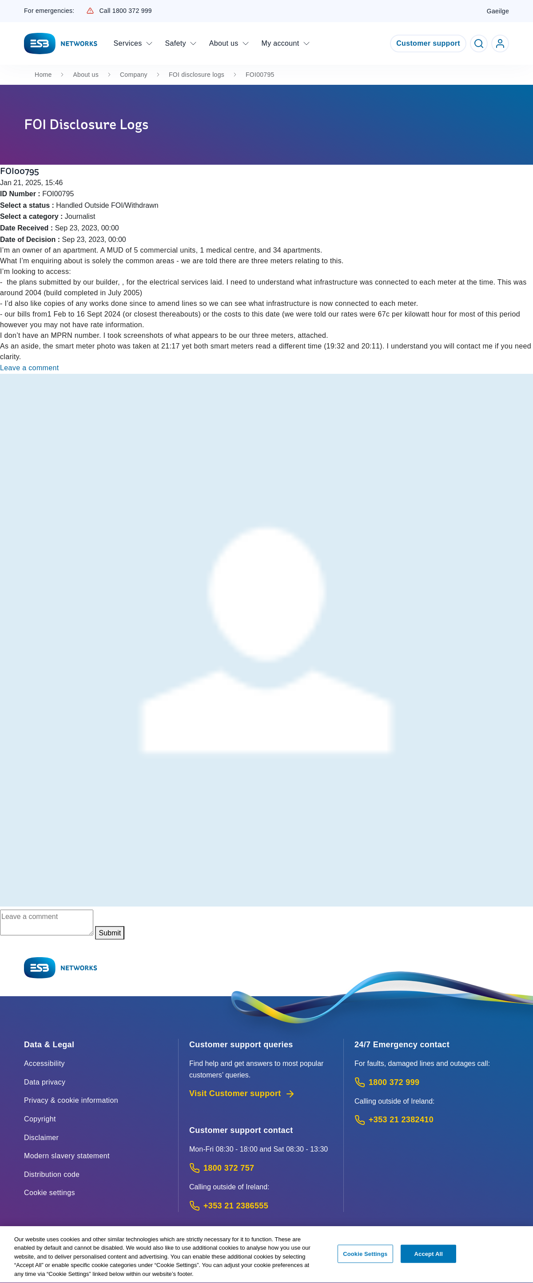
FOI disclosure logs (196, 74)
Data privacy (44, 1082)
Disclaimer (41, 1137)
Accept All (428, 1258)
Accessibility (44, 1063)
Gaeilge (498, 11)
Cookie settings (49, 1192)
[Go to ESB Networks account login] (500, 43)
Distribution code (52, 1174)
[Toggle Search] (479, 43)
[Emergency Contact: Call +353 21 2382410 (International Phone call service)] (431, 1120)
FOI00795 (260, 74)
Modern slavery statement (67, 1156)
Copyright (40, 1119)
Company (133, 74)
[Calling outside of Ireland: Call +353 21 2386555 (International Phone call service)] (261, 1206)
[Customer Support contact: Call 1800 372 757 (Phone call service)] (261, 1168)
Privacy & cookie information (71, 1100)
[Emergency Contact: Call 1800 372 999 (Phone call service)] (431, 1083)
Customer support (428, 43)
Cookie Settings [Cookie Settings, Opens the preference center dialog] (365, 1258)
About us (86, 74)
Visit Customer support (242, 1094)
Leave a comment (29, 368)
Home (43, 74)
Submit (110, 933)
